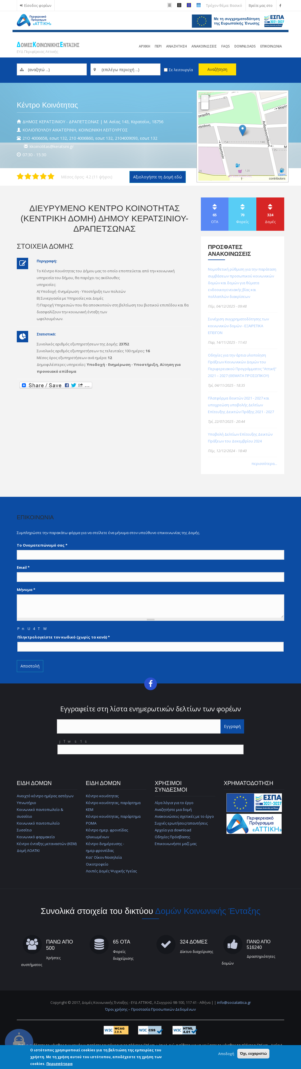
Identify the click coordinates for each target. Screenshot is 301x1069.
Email (23, 567)
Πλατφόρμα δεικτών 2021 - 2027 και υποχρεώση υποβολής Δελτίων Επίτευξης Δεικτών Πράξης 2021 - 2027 (241, 405)
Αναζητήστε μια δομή (173, 809)
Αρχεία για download (173, 830)
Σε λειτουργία (181, 69)
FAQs (225, 46)
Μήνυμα (26, 589)
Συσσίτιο (24, 830)
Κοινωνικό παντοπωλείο (38, 823)
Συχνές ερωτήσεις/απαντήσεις (181, 823)
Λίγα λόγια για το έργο (174, 802)
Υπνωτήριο (26, 802)
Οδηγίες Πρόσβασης (172, 836)
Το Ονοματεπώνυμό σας (42, 545)
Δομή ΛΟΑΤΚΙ (28, 850)
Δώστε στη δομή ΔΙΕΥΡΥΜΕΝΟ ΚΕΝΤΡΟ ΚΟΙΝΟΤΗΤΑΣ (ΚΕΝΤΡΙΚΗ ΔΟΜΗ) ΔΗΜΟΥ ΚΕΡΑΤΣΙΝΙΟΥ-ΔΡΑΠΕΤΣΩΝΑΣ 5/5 (51, 176)
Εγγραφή (232, 726)
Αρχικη (144, 46)
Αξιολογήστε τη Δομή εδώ (157, 177)
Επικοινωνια (271, 46)
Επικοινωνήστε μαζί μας (176, 843)
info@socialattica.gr (234, 1002)
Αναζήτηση (217, 69)
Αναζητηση (176, 46)
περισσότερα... (264, 463)
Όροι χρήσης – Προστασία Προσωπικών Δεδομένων (150, 1009)
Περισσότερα (59, 1063)
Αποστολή (30, 666)
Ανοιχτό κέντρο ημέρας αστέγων (45, 795)
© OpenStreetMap (256, 178)
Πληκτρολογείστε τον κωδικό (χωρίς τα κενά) (63, 637)
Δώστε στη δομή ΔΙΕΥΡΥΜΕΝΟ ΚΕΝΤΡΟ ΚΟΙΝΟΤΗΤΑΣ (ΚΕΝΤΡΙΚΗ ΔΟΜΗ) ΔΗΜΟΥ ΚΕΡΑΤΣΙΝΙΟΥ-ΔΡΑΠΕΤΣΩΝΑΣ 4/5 (43, 176)
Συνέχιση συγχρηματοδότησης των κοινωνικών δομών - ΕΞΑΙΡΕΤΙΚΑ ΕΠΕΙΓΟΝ (238, 325)
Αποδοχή (226, 1053)
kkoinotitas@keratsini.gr (52, 146)
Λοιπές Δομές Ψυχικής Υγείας (111, 871)
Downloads (245, 46)
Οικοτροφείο (97, 864)
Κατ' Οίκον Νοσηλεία (104, 857)
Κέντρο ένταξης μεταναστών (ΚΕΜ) (47, 843)
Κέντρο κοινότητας (102, 795)
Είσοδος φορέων (37, 5)
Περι (158, 46)
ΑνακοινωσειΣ (204, 46)
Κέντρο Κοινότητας (47, 105)
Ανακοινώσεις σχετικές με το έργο (184, 816)
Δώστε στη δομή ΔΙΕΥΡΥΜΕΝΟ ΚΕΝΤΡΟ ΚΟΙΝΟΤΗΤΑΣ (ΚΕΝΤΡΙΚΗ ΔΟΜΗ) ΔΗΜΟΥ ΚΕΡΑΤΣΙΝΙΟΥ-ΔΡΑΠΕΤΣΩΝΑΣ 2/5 (27, 176)
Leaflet (235, 178)
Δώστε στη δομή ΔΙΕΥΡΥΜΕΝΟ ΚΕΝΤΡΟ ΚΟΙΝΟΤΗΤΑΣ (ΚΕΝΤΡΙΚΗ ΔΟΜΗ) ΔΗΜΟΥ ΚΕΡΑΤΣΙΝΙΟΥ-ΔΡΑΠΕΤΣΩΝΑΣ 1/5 (20, 176)
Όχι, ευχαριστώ (253, 1053)
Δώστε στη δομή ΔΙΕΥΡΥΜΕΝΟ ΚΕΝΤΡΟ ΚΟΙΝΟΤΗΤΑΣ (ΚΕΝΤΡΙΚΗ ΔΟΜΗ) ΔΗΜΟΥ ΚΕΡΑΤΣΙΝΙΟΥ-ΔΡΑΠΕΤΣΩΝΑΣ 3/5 (35, 176)
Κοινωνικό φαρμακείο (36, 836)
